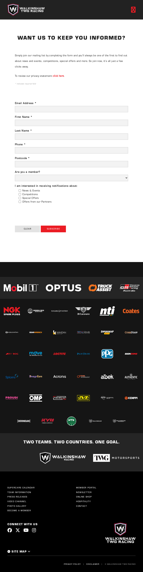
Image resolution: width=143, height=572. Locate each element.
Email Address (25, 103)
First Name (23, 117)
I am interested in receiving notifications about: (46, 186)
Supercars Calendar (21, 487)
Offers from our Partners (37, 201)
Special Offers (30, 198)
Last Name (23, 130)
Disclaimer (92, 564)
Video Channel (16, 501)
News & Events (31, 190)
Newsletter (84, 492)
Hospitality (83, 501)
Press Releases (17, 496)
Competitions (30, 194)
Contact (81, 506)
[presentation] (43, 213)
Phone (20, 144)
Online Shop (84, 496)
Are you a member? (27, 172)
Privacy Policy (72, 564)
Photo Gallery (16, 506)
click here (58, 75)
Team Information (19, 492)
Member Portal (86, 487)
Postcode (22, 158)
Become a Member (19, 510)
